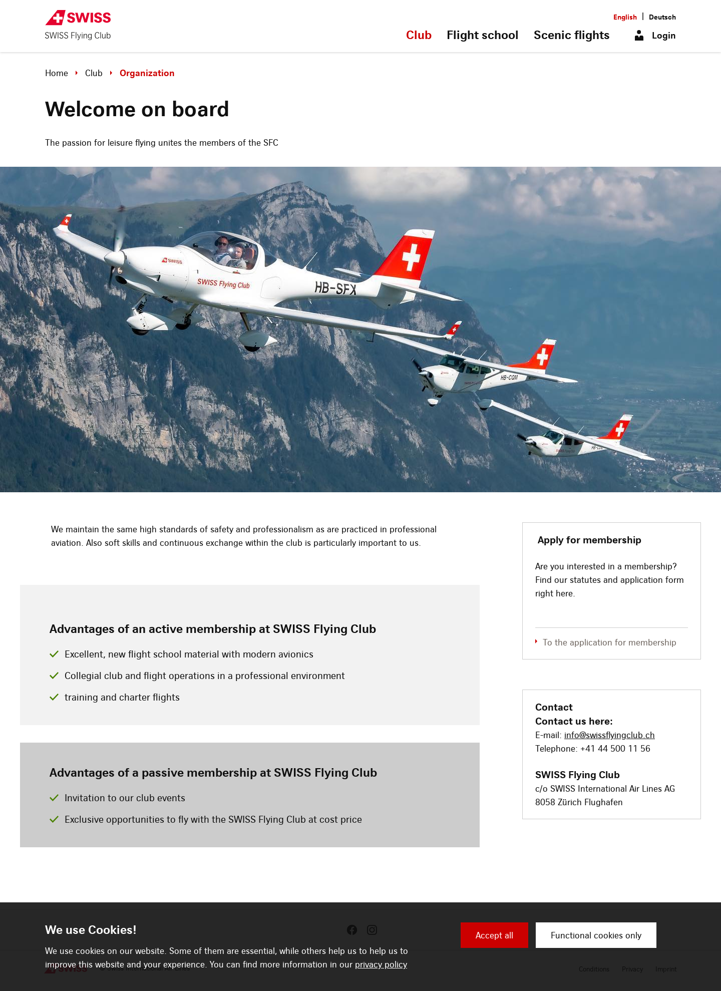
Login (664, 35)
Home (56, 73)
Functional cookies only (596, 935)
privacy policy (381, 964)
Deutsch (662, 17)
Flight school (483, 35)
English (625, 17)
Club (419, 35)
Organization (147, 73)
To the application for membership (609, 642)
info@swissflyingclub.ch (609, 735)
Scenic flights (572, 35)
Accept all (494, 935)
